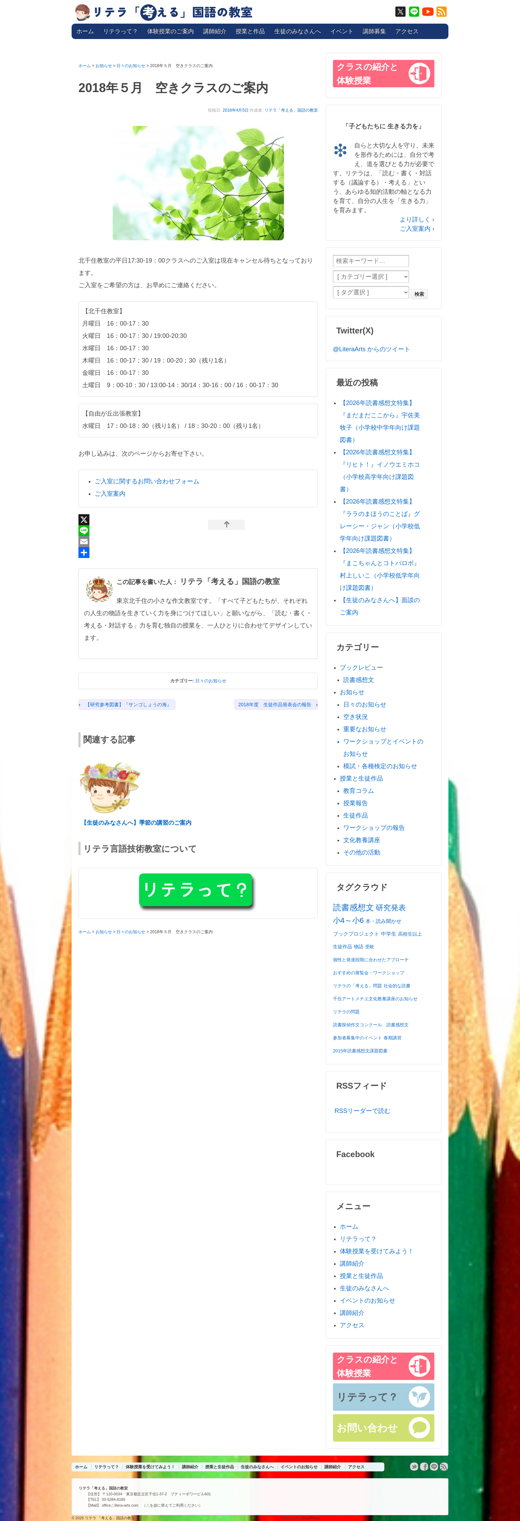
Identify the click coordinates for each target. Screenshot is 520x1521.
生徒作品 (355, 815)
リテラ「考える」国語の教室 (291, 110)
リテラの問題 (346, 1011)
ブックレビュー (361, 667)
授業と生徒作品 (361, 778)
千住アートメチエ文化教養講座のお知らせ (375, 998)
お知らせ (352, 692)
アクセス (407, 31)
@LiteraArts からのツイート (371, 349)
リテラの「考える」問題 (357, 985)
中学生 (388, 934)
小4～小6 (348, 920)
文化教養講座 (361, 840)
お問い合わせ (367, 1427)
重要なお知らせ (364, 729)
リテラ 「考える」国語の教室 (109, 1518)
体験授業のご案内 (170, 31)
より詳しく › (417, 219)
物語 (358, 946)
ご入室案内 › (417, 228)
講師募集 (374, 31)
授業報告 (355, 803)
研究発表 (391, 907)
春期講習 (392, 1037)
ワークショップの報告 (374, 827)
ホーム (85, 31)
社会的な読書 (397, 985)
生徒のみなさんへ (297, 31)
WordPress (310, 1518)
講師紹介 (214, 31)
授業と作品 (250, 31)
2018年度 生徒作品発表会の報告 (274, 704)
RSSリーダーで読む (363, 1110)
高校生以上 (410, 934)
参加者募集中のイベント (357, 1037)
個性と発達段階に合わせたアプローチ (371, 959)
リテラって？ (120, 31)
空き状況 (355, 716)
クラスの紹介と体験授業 (367, 73)
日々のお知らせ (210, 680)
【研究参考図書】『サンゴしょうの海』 (128, 704)
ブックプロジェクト (356, 934)
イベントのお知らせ (367, 1300)
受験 (369, 946)
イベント (342, 31)
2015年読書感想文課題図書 (360, 1050)
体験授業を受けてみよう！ (377, 1251)
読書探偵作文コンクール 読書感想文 (371, 1024)
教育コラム (358, 790)
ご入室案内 (110, 493)
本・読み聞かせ (383, 921)
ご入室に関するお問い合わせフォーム (147, 481)
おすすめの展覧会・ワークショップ (368, 972)
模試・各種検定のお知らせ (380, 766)
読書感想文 (358, 679)
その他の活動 (361, 852)
